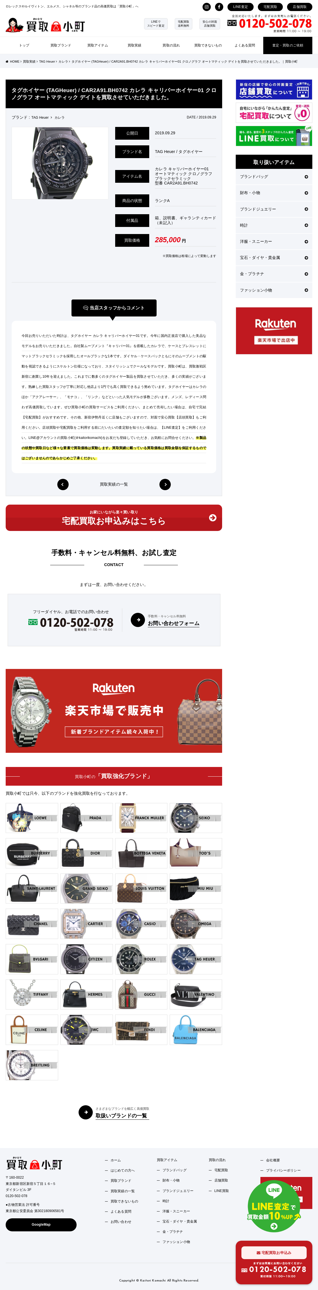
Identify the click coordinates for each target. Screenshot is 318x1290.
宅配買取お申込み (274, 1253)
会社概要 (273, 1160)
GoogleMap (41, 1225)
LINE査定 (240, 7)
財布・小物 (274, 192)
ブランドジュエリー (274, 209)
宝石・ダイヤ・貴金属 (274, 257)
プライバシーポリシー (283, 1170)
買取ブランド (60, 45)
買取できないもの (208, 45)
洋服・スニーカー (274, 241)
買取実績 (135, 45)
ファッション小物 (274, 290)
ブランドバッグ (274, 176)
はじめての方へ (123, 1170)
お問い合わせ (121, 1222)
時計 (274, 225)
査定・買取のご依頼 (287, 45)
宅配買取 (270, 7)
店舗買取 (300, 7)
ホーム (116, 1160)
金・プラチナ (274, 273)
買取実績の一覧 (114, 484)
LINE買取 (221, 1191)
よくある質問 (245, 45)
